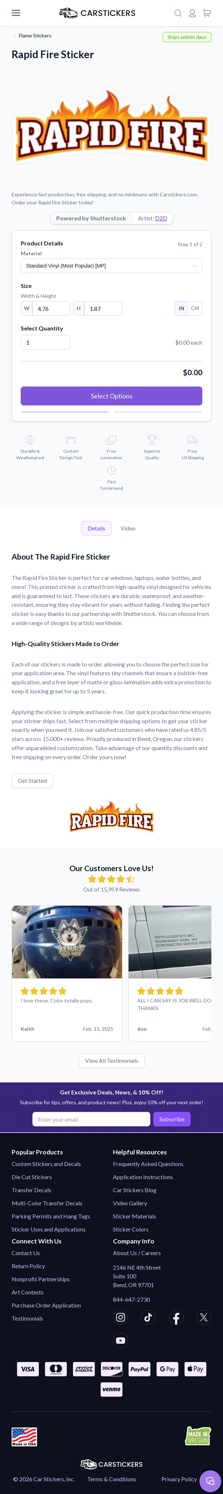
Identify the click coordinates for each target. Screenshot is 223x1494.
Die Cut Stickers (32, 1176)
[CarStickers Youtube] (120, 1341)
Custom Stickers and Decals (46, 1163)
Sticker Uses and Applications (49, 1229)
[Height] (103, 308)
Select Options (112, 396)
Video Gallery (130, 1202)
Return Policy (28, 1265)
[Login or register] (192, 13)
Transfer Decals (31, 1189)
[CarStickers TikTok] (148, 1318)
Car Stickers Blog (135, 1189)
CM (194, 308)
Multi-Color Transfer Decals (47, 1202)
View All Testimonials (111, 1060)
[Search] (178, 13)
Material (31, 253)
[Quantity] (45, 342)
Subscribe (171, 1119)
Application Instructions (143, 1176)
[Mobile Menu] (16, 13)
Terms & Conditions (111, 1478)
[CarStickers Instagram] (120, 1318)
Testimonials (27, 1318)
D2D (161, 218)
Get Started (32, 780)
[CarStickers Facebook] (176, 1318)
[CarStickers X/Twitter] (203, 1318)
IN (181, 308)
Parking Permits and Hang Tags (51, 1216)
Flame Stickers (35, 35)
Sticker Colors (131, 1229)
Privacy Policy (179, 1478)
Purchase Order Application (46, 1305)
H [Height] (79, 308)
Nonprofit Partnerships (41, 1278)
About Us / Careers (137, 1252)
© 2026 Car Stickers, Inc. (44, 1478)
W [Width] (26, 308)
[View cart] (207, 13)
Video (128, 528)
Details (96, 528)
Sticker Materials (134, 1216)
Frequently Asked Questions (148, 1163)
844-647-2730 (131, 1299)
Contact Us (26, 1252)
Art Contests (28, 1292)
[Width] (51, 308)
